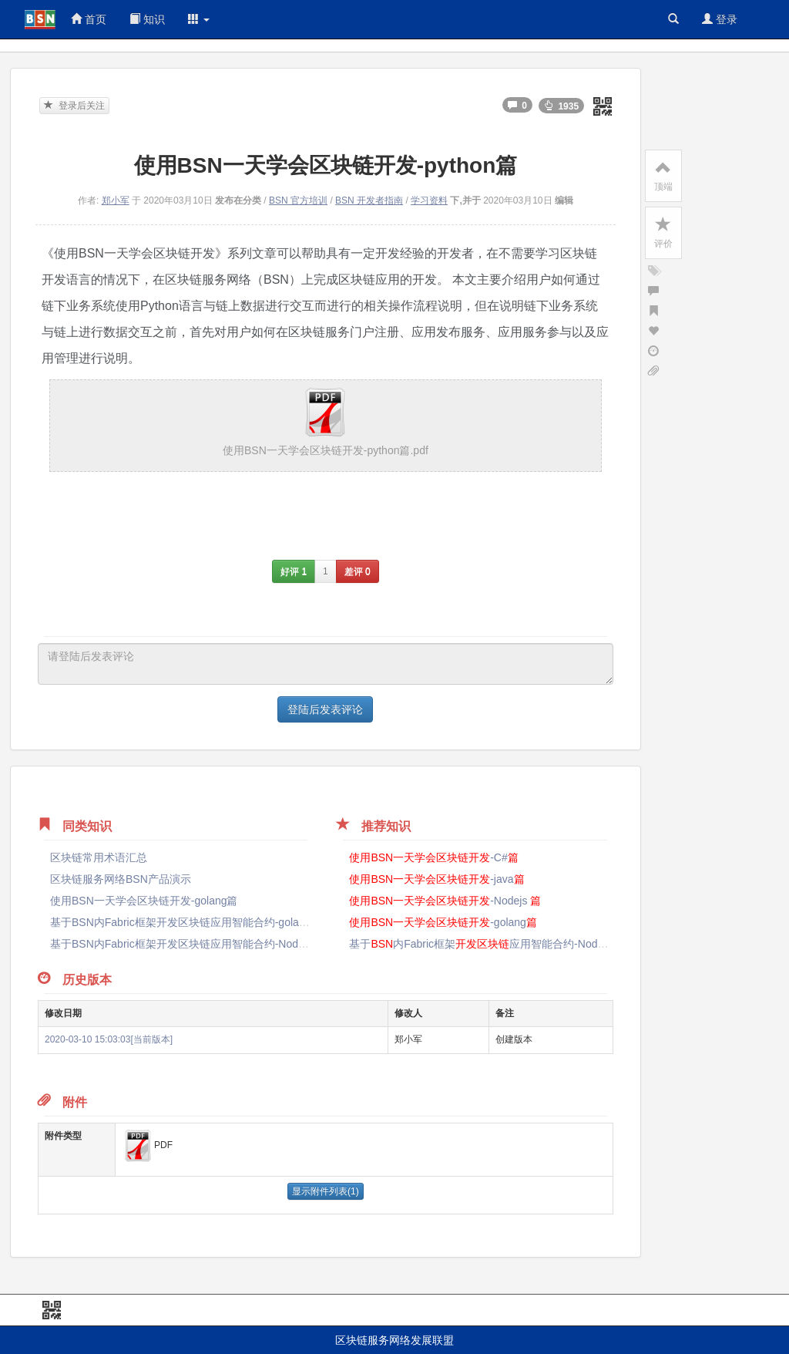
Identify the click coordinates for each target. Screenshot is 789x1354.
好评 (293, 571)
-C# (433, 857)
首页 (88, 19)
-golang (443, 922)
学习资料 (429, 200)
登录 (719, 19)
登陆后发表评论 (325, 709)
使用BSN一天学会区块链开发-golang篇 (144, 900)
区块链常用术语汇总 (98, 857)
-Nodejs (445, 900)
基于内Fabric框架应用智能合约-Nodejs (485, 944)
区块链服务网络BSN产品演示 (120, 879)
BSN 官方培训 (298, 200)
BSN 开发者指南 (369, 200)
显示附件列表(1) (325, 1191)
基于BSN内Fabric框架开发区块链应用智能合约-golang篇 (185, 922)
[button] (198, 19)
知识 (147, 19)
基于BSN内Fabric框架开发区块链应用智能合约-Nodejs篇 (186, 944)
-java (436, 879)
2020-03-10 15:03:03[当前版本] (109, 1039)
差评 (357, 571)
